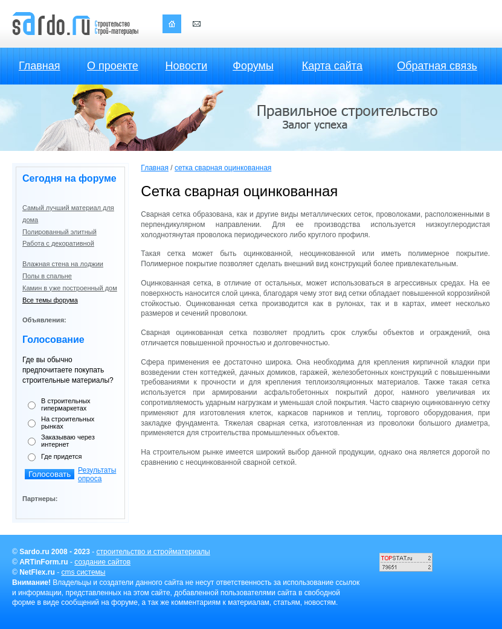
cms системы (84, 572)
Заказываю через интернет (68, 440)
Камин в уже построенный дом (69, 288)
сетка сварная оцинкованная (223, 168)
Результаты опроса (97, 474)
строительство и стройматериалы (153, 552)
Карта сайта (332, 66)
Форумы (253, 66)
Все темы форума (50, 300)
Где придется (61, 456)
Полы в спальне (47, 275)
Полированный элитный (59, 231)
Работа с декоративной (58, 243)
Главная (39, 66)
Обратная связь (437, 66)
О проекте (112, 66)
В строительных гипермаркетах (66, 404)
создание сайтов (102, 562)
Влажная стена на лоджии (62, 263)
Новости (187, 66)
